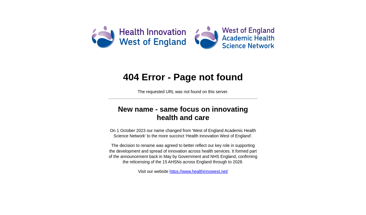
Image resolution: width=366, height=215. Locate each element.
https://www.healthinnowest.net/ (198, 171)
